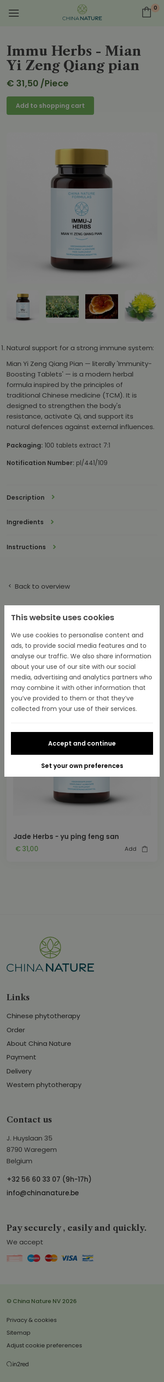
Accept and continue (82, 743)
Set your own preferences (82, 765)
